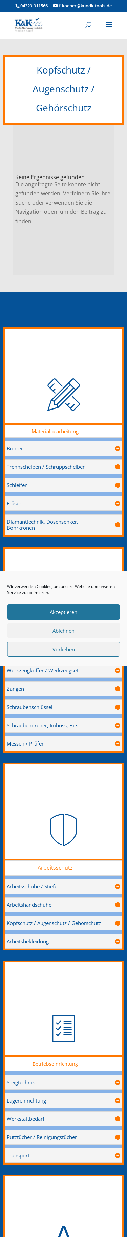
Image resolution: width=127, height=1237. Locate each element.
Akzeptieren (63, 612)
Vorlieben (63, 649)
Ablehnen (63, 630)
